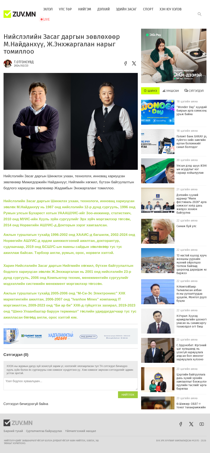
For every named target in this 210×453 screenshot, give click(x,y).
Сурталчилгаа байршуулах (44, 431)
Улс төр (65, 9)
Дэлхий (103, 9)
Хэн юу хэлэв (170, 9)
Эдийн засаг (126, 9)
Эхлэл (48, 9)
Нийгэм (84, 9)
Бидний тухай (13, 431)
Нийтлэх (128, 394)
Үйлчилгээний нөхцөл (80, 431)
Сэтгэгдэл (194, 91)
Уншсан (171, 91)
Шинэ (150, 91)
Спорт (148, 9)
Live (46, 19)
